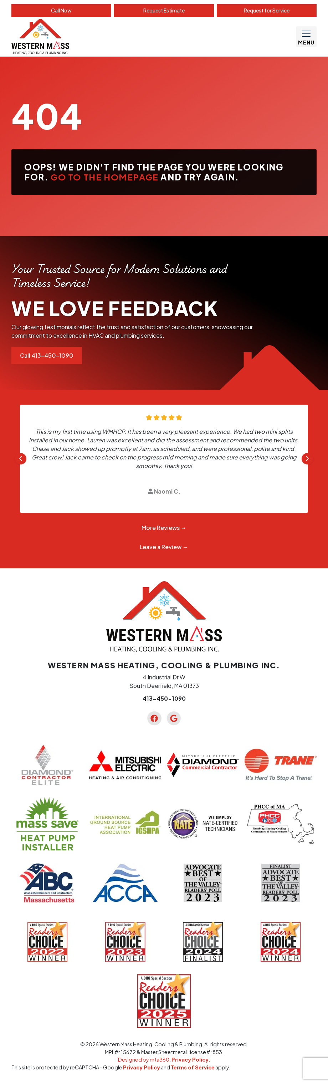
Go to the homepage (105, 177)
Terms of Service (193, 1067)
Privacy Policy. (190, 1059)
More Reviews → (164, 527)
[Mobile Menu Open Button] (306, 36)
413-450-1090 (164, 698)
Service (266, 10)
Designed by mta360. (144, 1059)
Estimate (164, 10)
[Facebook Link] (154, 718)
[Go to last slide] (20, 458)
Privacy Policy (141, 1067)
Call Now (61, 10)
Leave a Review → (164, 547)
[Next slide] (307, 458)
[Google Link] (174, 718)
